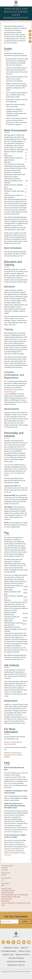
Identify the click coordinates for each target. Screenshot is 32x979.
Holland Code (20, 447)
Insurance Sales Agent (7, 892)
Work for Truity (22, 954)
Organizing (18, 445)
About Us (24, 948)
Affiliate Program (16, 958)
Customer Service (8, 951)
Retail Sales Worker (6, 899)
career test (12, 473)
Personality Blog (11, 948)
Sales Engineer (5, 901)
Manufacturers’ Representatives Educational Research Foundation (13, 392)
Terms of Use (8, 954)
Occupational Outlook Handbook (13, 777)
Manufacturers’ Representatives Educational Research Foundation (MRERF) (13, 755)
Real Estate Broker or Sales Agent (10, 896)
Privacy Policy (25, 951)
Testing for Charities (16, 961)
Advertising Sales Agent (8, 890)
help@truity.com (17, 831)
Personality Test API (16, 965)
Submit (25, 921)
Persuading (9, 445)
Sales (2, 885)
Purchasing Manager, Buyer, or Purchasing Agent (14, 894)
